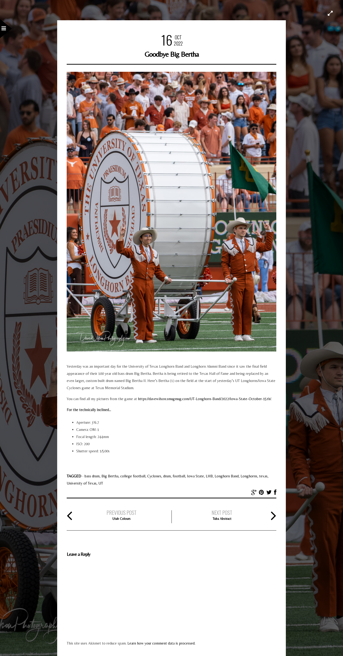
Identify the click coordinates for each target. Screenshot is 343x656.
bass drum (92, 476)
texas (263, 476)
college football (132, 476)
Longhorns (249, 476)
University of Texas (81, 483)
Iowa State (195, 476)
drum (167, 476)
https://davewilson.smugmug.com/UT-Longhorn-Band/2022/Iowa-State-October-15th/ (204, 399)
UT (100, 483)
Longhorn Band (227, 476)
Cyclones (154, 476)
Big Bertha (109, 476)
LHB (209, 476)
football (179, 476)
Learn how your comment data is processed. (161, 643)
